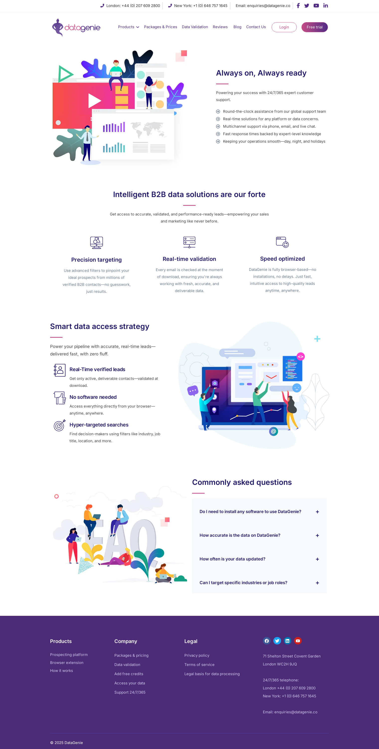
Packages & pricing (131, 655)
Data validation (127, 664)
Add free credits (128, 673)
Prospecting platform (69, 654)
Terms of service (199, 664)
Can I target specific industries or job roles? (243, 582)
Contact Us (256, 26)
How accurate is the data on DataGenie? (240, 535)
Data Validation (195, 26)
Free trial (315, 27)
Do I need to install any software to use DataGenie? (250, 511)
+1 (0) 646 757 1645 (210, 5)
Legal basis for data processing (212, 673)
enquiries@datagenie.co (268, 5)
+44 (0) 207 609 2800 (141, 5)
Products (126, 26)
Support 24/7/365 (130, 692)
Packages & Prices (160, 26)
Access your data (129, 683)
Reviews (221, 26)
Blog (237, 26)
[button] (259, 510)
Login (284, 27)
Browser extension (66, 662)
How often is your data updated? (232, 558)
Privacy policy (196, 655)
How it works (61, 670)
